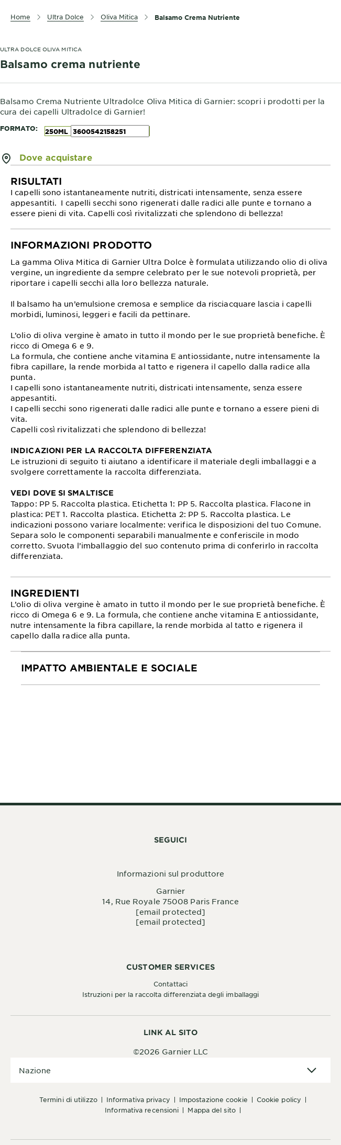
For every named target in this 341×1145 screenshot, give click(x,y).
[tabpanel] (170, 197)
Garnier (170, 890)
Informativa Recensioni (142, 1110)
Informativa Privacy (138, 1099)
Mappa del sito (211, 1110)
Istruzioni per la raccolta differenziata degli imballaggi (170, 994)
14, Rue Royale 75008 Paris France (170, 901)
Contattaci (170, 984)
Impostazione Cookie (213, 1099)
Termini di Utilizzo (68, 1099)
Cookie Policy (279, 1099)
